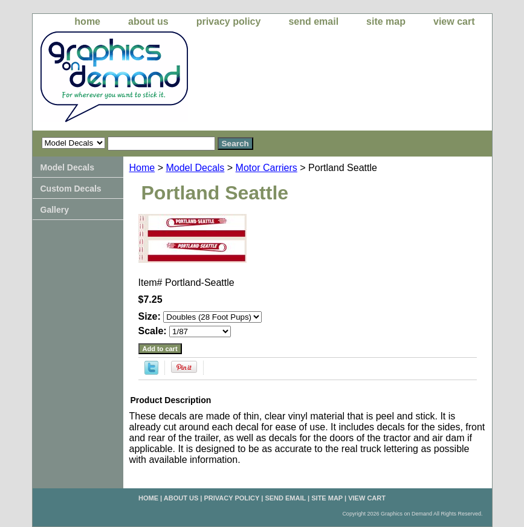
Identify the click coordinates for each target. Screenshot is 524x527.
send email (313, 21)
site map (386, 21)
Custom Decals (71, 188)
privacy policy (228, 21)
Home (142, 168)
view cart (453, 21)
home (87, 21)
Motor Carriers (266, 168)
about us (148, 21)
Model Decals (195, 168)
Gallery (54, 210)
